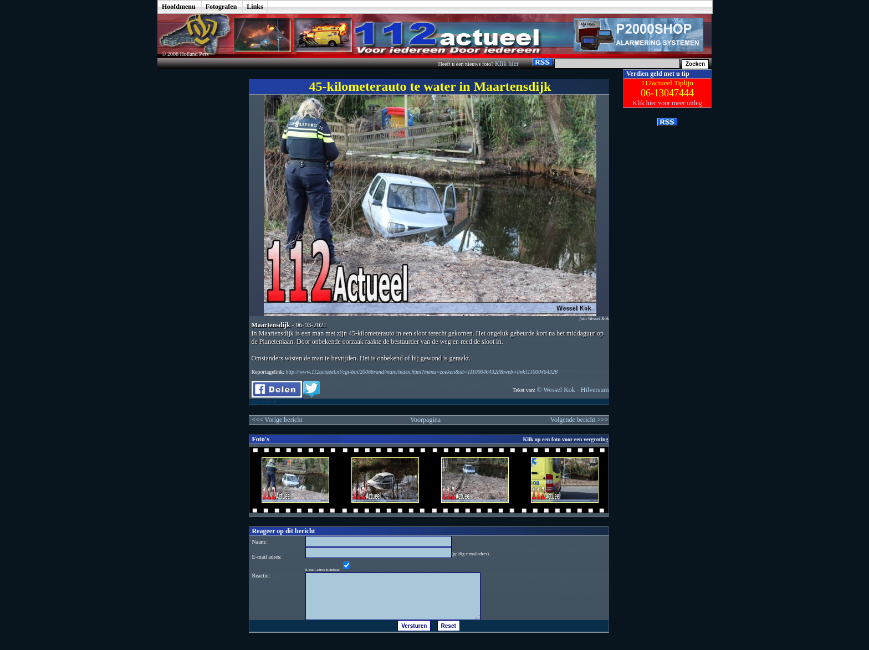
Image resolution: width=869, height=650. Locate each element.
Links (255, 7)
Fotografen (221, 7)
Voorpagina (425, 420)
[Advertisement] (195, 235)
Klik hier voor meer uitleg (667, 103)
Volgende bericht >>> (579, 420)
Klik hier (507, 64)
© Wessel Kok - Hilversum (573, 390)
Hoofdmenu (179, 7)
